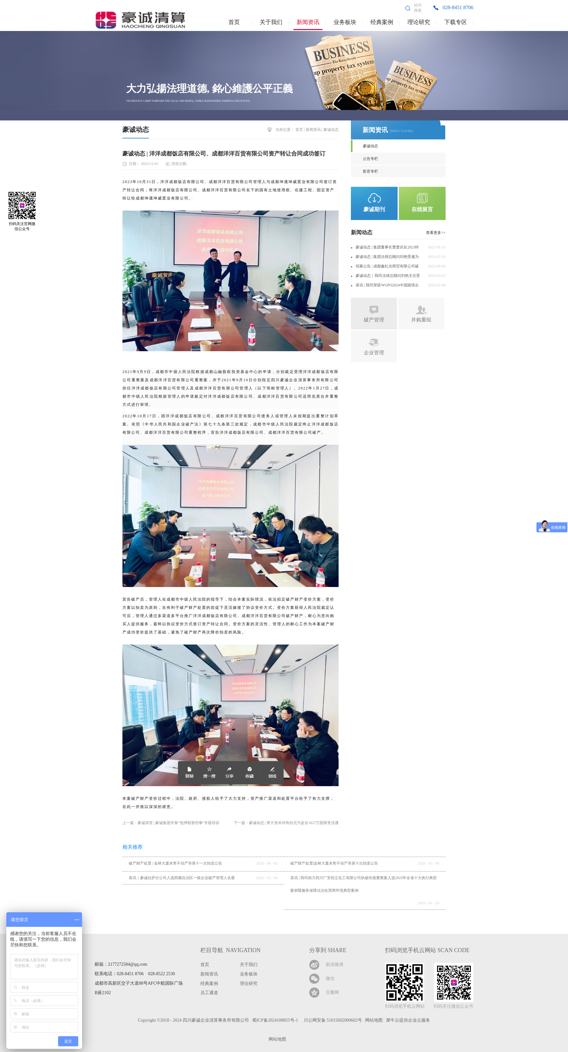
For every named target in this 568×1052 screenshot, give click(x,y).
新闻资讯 (313, 129)
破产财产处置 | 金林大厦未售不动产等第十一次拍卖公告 (175, 863)
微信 (330, 978)
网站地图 (276, 1039)
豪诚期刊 (374, 209)
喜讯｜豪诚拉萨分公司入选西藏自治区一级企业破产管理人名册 (182, 878)
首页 (234, 22)
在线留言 (422, 209)
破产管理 (374, 319)
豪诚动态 (135, 129)
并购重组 (421, 319)
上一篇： (170, 823)
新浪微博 (334, 964)
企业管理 (374, 352)
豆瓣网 (332, 992)
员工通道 (209, 992)
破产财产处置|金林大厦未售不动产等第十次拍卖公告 (334, 863)
